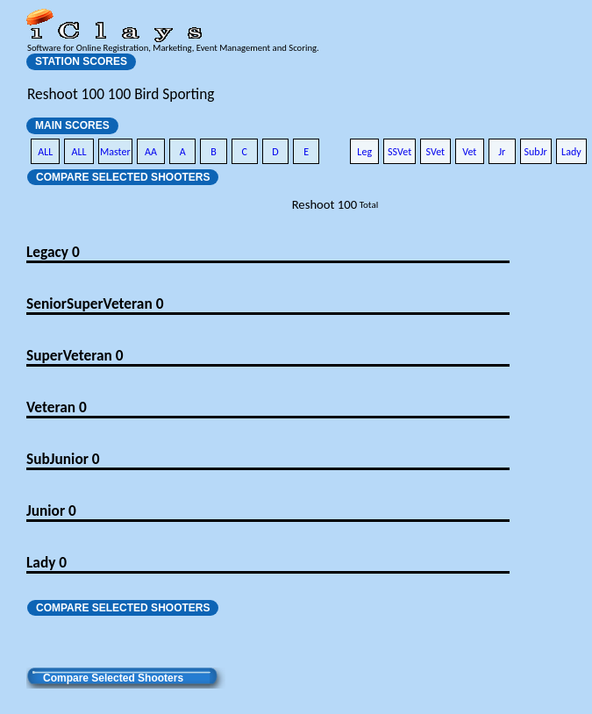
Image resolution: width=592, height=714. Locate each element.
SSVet (399, 152)
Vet (469, 152)
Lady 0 (46, 562)
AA (151, 152)
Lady (571, 152)
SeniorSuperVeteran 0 (94, 303)
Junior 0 (51, 510)
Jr (501, 152)
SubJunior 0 (63, 458)
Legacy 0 (53, 251)
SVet (436, 152)
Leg (364, 152)
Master (115, 152)
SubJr (535, 152)
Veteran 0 (56, 407)
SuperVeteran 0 (74, 355)
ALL (45, 152)
